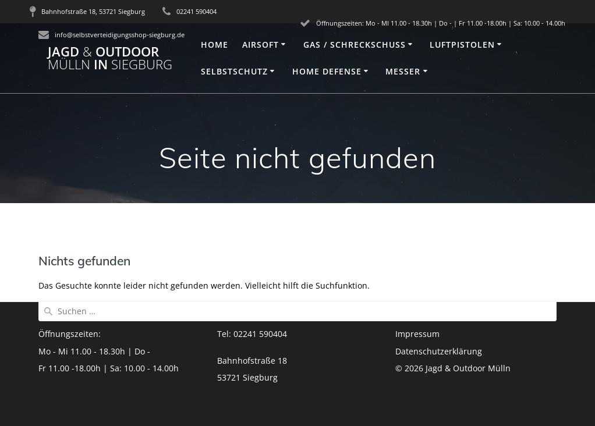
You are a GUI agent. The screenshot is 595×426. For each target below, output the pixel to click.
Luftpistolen (462, 44)
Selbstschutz (234, 71)
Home (214, 44)
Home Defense (327, 71)
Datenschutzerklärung (438, 351)
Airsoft (260, 44)
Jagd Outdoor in (110, 58)
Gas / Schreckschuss (354, 44)
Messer (402, 71)
